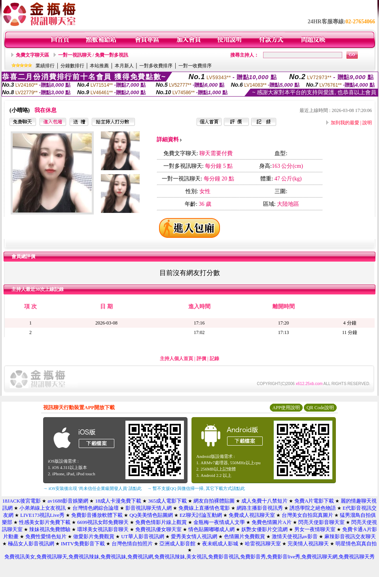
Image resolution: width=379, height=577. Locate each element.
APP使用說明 (286, 407)
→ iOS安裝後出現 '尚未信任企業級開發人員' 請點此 (92, 488)
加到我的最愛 (345, 122)
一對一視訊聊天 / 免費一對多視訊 (93, 55)
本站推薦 (99, 65)
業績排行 (45, 65)
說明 (367, 122)
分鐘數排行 (72, 65)
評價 (201, 358)
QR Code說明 (320, 407)
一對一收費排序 (195, 65)
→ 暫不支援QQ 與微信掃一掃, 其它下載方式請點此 (196, 488)
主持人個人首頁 (176, 358)
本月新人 (124, 65)
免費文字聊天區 (32, 55)
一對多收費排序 (155, 65)
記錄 (214, 358)
